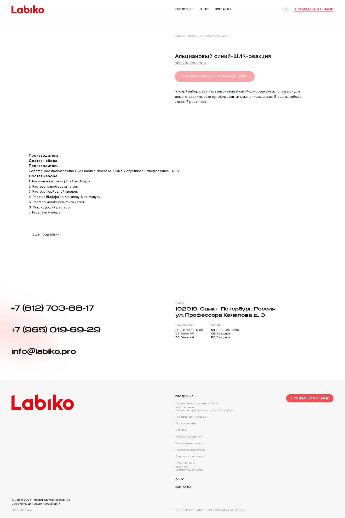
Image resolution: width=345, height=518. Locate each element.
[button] (310, 398)
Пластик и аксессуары (190, 450)
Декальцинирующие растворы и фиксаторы (204, 410)
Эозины (180, 430)
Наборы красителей (188, 436)
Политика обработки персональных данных (210, 510)
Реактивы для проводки (191, 417)
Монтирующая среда (189, 470)
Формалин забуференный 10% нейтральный (196, 405)
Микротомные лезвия (189, 443)
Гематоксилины (185, 423)
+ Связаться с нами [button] (314, 9)
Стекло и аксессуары (189, 456)
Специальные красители (185, 465)
